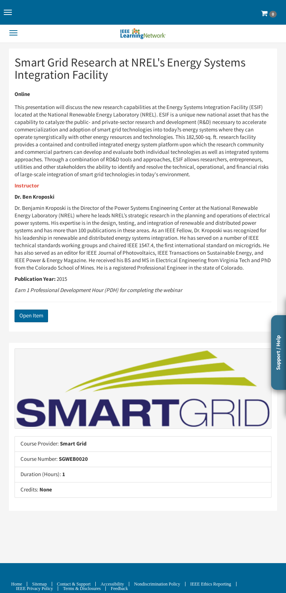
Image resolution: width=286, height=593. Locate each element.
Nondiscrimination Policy (157, 584)
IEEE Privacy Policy (34, 588)
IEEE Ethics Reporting (210, 584)
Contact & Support (74, 584)
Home (16, 584)
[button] (8, 12)
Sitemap (39, 584)
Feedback (119, 588)
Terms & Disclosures (82, 588)
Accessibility (112, 584)
